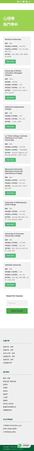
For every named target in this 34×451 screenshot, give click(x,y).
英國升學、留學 (8, 350)
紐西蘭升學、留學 (9, 356)
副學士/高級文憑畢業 (10, 428)
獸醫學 (5, 400)
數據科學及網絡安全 (9, 407)
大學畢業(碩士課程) (9, 432)
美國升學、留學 (8, 359)
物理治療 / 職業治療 (9, 381)
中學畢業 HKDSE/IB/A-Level (12, 425)
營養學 (5, 388)
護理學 (5, 384)
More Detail (10, 61)
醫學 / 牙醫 (6, 378)
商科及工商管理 (8, 403)
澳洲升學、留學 (8, 347)
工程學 (5, 397)
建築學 (5, 394)
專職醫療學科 (7, 410)
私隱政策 (14, 449)
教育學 (5, 391)
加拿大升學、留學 (9, 353)
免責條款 (20, 449)
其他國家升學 (7, 363)
